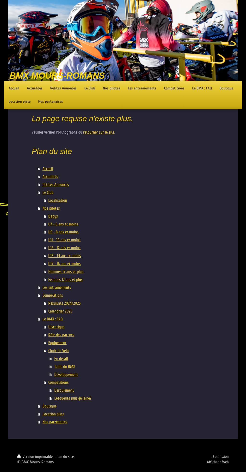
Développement (66, 374)
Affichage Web (218, 462)
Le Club (48, 192)
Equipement (57, 342)
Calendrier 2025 (60, 311)
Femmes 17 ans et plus (65, 279)
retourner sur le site (98, 132)
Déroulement (64, 390)
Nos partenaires (55, 422)
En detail (61, 358)
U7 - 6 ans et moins (63, 224)
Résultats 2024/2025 (64, 303)
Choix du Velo (58, 350)
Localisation (57, 200)
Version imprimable (35, 456)
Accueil (48, 168)
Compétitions (53, 295)
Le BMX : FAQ (53, 319)
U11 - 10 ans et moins (64, 239)
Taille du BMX (64, 366)
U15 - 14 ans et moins (64, 255)
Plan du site (64, 456)
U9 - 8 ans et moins (63, 232)
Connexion (221, 456)
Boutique (49, 406)
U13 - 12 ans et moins (64, 247)
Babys (53, 216)
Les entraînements (57, 287)
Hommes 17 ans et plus (65, 271)
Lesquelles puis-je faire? (72, 398)
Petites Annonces (56, 184)
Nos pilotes (51, 208)
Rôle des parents (61, 334)
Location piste (53, 414)
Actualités (50, 176)
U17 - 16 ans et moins (64, 263)
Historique (56, 327)
